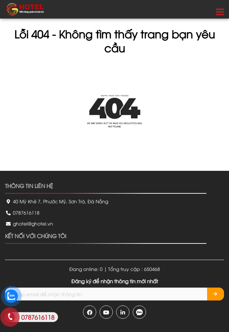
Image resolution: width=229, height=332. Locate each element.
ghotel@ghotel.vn (29, 223)
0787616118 (22, 212)
